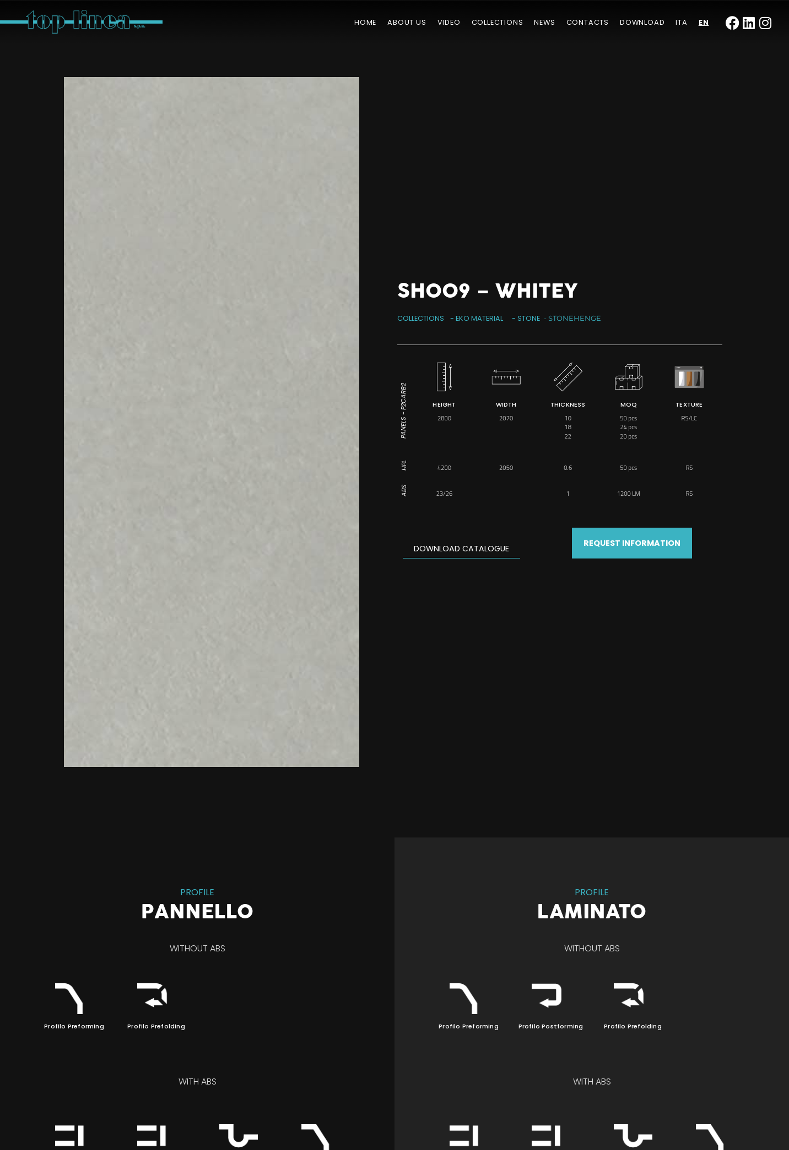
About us (406, 22)
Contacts (587, 22)
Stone (528, 318)
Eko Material (479, 318)
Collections (497, 22)
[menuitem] (681, 23)
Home (365, 22)
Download (642, 22)
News (544, 22)
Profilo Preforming (74, 1026)
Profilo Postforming (550, 1026)
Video (449, 22)
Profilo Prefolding (156, 1026)
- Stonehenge (572, 318)
